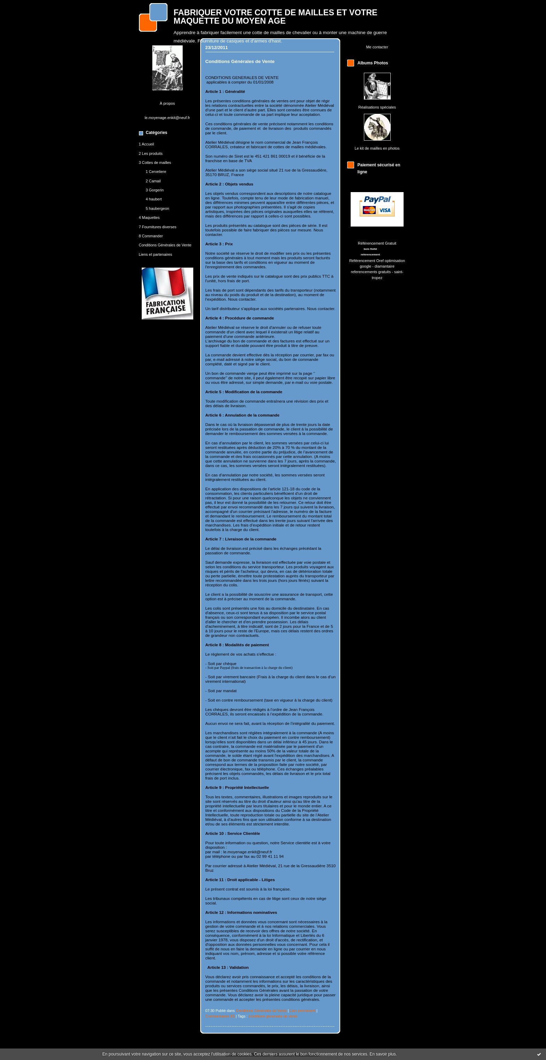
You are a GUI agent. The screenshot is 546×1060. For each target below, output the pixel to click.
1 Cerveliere (156, 171)
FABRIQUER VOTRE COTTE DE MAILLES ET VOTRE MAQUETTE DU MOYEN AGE (275, 16)
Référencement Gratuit (377, 243)
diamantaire (385, 266)
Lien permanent (302, 1010)
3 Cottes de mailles (155, 162)
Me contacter (377, 47)
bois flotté (370, 249)
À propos (167, 103)
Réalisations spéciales (377, 107)
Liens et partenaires (155, 254)
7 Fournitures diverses (158, 227)
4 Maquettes (149, 217)
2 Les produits (151, 153)
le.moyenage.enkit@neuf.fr (167, 118)
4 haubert (154, 199)
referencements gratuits (371, 272)
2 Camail (153, 181)
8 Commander (151, 236)
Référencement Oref (366, 261)
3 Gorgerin (155, 190)
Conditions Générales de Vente (165, 245)
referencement (370, 254)
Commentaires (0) (220, 1016)
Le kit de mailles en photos (376, 148)
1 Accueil (146, 144)
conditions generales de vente (273, 1016)
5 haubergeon (157, 208)
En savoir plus (382, 1054)
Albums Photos (373, 63)
